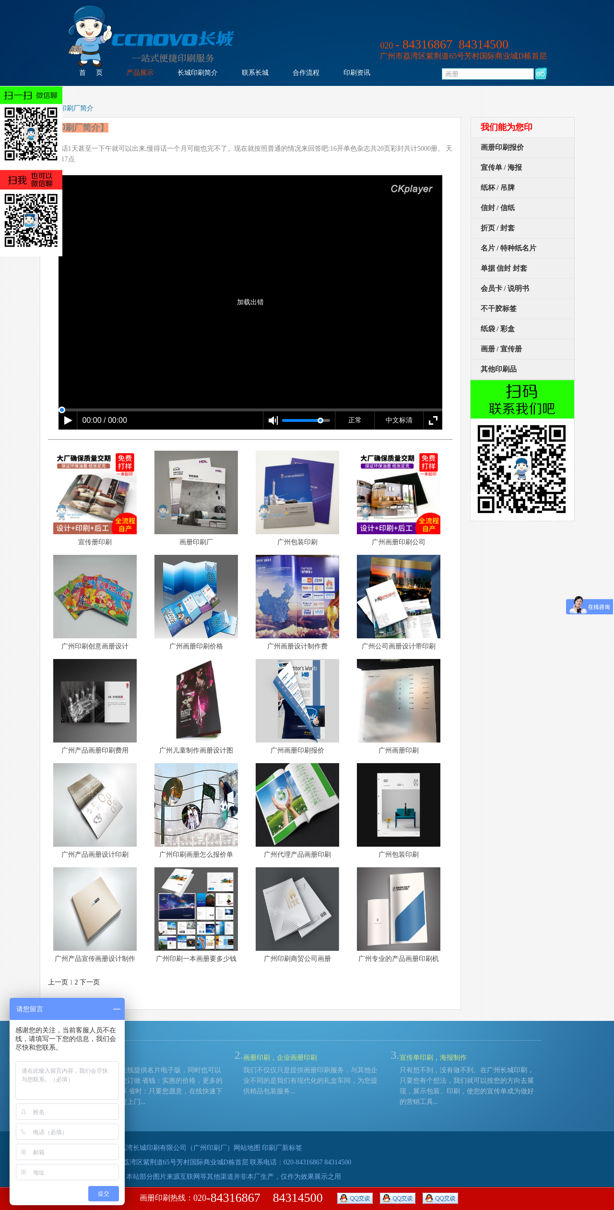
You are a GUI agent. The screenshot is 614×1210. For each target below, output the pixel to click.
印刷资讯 (356, 72)
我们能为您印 (506, 127)
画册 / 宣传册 (501, 349)
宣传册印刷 (95, 542)
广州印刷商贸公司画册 (297, 958)
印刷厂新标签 (282, 1147)
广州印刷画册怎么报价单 (196, 854)
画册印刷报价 (502, 147)
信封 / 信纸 (498, 208)
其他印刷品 (499, 369)
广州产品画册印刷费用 (95, 750)
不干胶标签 (499, 308)
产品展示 (140, 72)
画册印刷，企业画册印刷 (280, 1057)
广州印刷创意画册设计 (95, 646)
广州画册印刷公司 (398, 542)
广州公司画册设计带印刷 (399, 646)
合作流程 (306, 72)
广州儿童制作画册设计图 (196, 750)
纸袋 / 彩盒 (498, 329)
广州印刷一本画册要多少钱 (196, 958)
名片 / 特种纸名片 (509, 248)
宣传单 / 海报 (501, 167)
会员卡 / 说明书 (505, 288)
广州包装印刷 (297, 542)
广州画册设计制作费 (297, 646)
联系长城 (255, 72)
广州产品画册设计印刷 (95, 854)
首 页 (91, 72)
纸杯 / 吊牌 (498, 188)
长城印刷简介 (197, 72)
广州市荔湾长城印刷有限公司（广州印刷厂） (166, 1147)
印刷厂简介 (77, 108)
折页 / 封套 (498, 228)
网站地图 (247, 1147)
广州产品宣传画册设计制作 (95, 958)
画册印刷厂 (196, 542)
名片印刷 (100, 1057)
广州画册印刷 (398, 750)
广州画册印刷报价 (297, 750)
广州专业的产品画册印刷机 (398, 958)
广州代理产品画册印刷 (297, 854)
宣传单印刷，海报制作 (433, 1057)
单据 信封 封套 (504, 268)
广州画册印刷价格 (196, 646)
